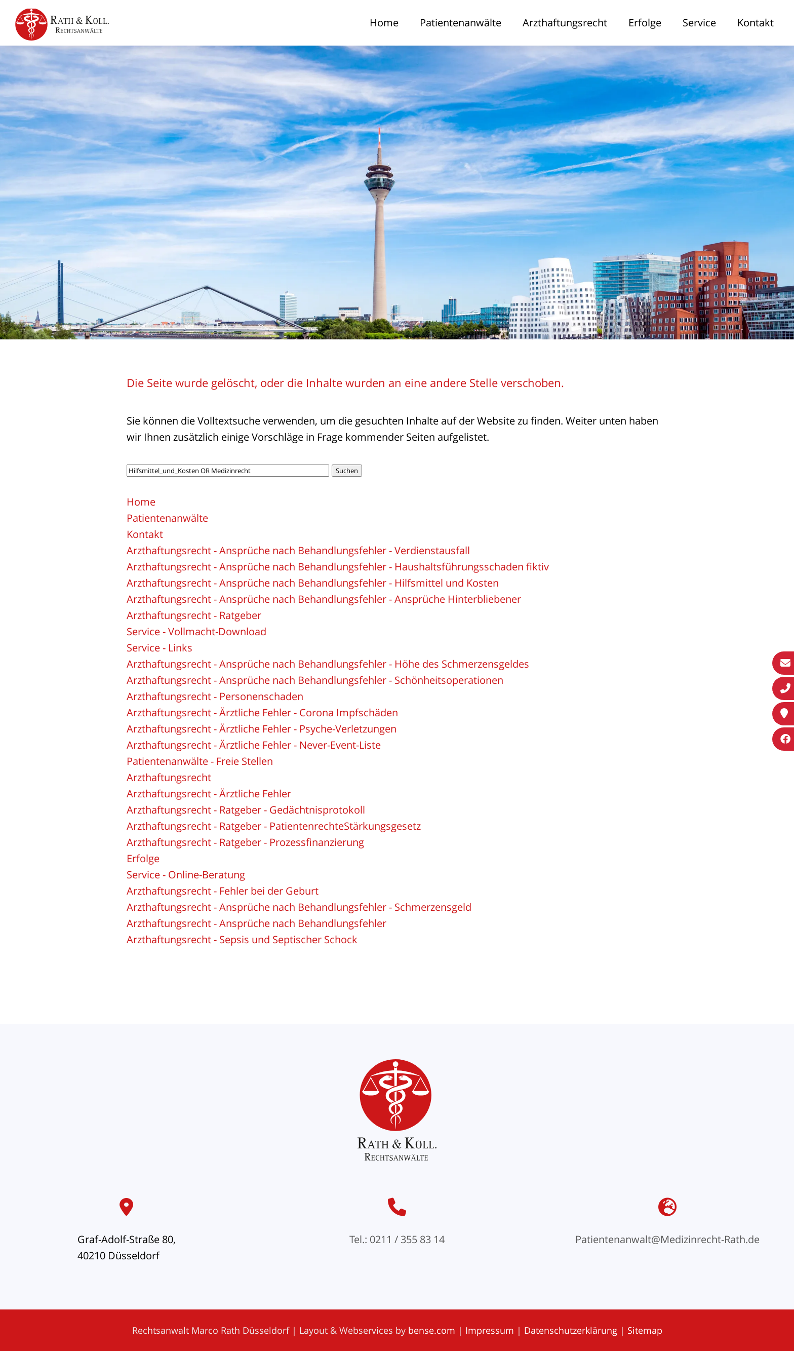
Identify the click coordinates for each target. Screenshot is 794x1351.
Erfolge (644, 22)
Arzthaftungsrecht (565, 22)
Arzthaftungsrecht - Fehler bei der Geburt (223, 891)
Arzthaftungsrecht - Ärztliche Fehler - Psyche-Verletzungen (261, 729)
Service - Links (159, 647)
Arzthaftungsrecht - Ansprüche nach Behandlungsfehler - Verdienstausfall (298, 550)
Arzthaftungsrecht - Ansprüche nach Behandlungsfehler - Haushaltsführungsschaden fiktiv (338, 566)
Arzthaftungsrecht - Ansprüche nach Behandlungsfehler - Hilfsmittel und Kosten (313, 583)
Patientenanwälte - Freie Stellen (200, 761)
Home (384, 22)
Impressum (489, 1330)
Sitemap (644, 1330)
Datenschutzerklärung (570, 1330)
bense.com (431, 1330)
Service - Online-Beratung (186, 874)
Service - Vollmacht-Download (196, 631)
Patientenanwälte (460, 22)
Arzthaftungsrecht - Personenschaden (215, 696)
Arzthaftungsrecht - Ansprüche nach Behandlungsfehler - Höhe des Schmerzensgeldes (328, 664)
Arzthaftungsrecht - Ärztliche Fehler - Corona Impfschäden (262, 712)
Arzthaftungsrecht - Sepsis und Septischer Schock (242, 939)
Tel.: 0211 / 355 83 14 (397, 1239)
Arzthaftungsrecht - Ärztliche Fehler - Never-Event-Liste (254, 745)
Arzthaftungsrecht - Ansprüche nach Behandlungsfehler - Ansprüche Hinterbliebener (324, 599)
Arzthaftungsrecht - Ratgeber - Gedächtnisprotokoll (246, 810)
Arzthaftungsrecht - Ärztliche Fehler (209, 793)
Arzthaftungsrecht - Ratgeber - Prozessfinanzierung (245, 842)
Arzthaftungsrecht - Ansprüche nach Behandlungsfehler (256, 923)
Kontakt (755, 22)
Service (699, 22)
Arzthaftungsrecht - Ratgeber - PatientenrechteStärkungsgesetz (274, 826)
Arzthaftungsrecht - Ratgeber (194, 615)
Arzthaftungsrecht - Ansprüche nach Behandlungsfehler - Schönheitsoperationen (315, 680)
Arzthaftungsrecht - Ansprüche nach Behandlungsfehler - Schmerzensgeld (299, 907)
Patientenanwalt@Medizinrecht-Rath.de (667, 1239)
